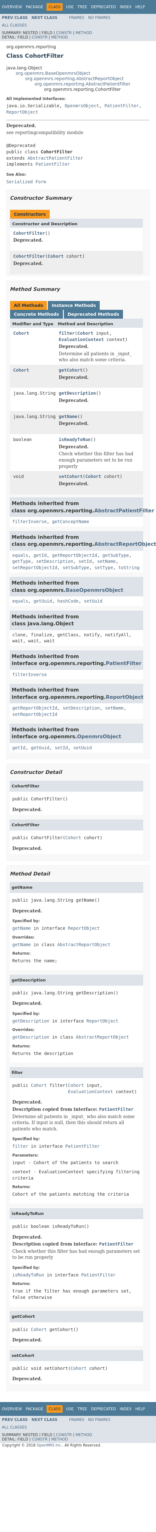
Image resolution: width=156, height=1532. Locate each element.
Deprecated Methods (93, 314)
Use (70, 7)
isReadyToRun (75, 439)
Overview (12, 7)
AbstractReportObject (83, 944)
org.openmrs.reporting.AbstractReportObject (74, 78)
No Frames (99, 17)
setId (85, 561)
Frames (77, 17)
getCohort (71, 370)
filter (67, 333)
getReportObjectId (74, 555)
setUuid (93, 601)
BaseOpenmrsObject (94, 590)
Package (34, 7)
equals (20, 555)
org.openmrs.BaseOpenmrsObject (53, 73)
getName (68, 416)
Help (140, 7)
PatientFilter (121, 105)
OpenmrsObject (81, 105)
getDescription (77, 393)
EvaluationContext (81, 339)
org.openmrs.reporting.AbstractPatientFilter (83, 83)
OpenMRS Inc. (49, 1445)
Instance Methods (74, 305)
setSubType (76, 567)
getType (21, 561)
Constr (64, 33)
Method (83, 33)
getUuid (42, 601)
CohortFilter (29, 233)
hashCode (67, 601)
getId (40, 555)
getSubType (116, 555)
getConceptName (70, 521)
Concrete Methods (36, 314)
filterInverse (29, 521)
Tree (82, 7)
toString (128, 567)
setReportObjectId (34, 567)
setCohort (71, 476)
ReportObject (22, 112)
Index (126, 7)
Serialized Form (26, 181)
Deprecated (103, 7)
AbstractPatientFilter (55, 158)
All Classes (14, 25)
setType (103, 567)
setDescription (54, 561)
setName (106, 561)
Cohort (56, 256)
